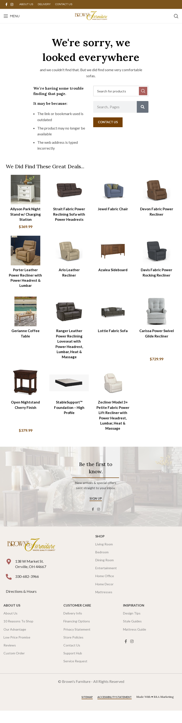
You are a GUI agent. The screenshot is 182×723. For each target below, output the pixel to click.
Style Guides (132, 634)
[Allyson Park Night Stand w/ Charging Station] (24, 189)
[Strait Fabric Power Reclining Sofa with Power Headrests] (68, 189)
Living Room (104, 556)
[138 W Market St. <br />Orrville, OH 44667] (9, 574)
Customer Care (77, 618)
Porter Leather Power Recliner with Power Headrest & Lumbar (24, 280)
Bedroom (102, 564)
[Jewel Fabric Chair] (113, 189)
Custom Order (14, 666)
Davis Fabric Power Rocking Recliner (157, 274)
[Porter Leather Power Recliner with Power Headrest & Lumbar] (24, 251)
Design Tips (132, 626)
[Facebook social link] (6, 4)
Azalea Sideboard (113, 269)
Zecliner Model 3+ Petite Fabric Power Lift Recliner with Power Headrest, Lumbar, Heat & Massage (113, 425)
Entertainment (106, 581)
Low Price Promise (16, 650)
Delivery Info (72, 626)
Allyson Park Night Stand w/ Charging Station (25, 212)
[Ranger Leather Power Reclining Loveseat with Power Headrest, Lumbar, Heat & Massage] (68, 318)
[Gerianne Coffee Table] (24, 318)
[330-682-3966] (9, 589)
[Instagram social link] (12, 4)
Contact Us (71, 658)
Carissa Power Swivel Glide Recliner (157, 341)
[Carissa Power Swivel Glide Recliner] (157, 318)
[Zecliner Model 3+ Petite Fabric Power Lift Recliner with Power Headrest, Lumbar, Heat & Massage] (113, 391)
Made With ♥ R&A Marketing (155, 709)
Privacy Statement (76, 642)
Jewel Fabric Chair (113, 207)
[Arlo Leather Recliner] (68, 251)
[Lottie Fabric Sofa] (113, 318)
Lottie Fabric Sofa (113, 336)
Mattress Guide (134, 642)
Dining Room (104, 573)
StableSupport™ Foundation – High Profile (68, 414)
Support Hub (72, 666)
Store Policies (73, 650)
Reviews (9, 658)
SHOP (100, 549)
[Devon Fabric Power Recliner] (157, 189)
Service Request (75, 674)
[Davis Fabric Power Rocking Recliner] (157, 251)
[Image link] (31, 557)
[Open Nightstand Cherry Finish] (24, 391)
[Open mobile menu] (11, 16)
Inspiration (133, 618)
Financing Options (76, 634)
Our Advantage (14, 642)
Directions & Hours (21, 604)
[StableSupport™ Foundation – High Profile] (68, 391)
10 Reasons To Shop (18, 634)
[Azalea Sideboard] (113, 251)
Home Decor (104, 596)
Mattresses (103, 604)
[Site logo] (91, 15)
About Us (11, 618)
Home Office (104, 588)
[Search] (176, 16)
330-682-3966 (27, 588)
